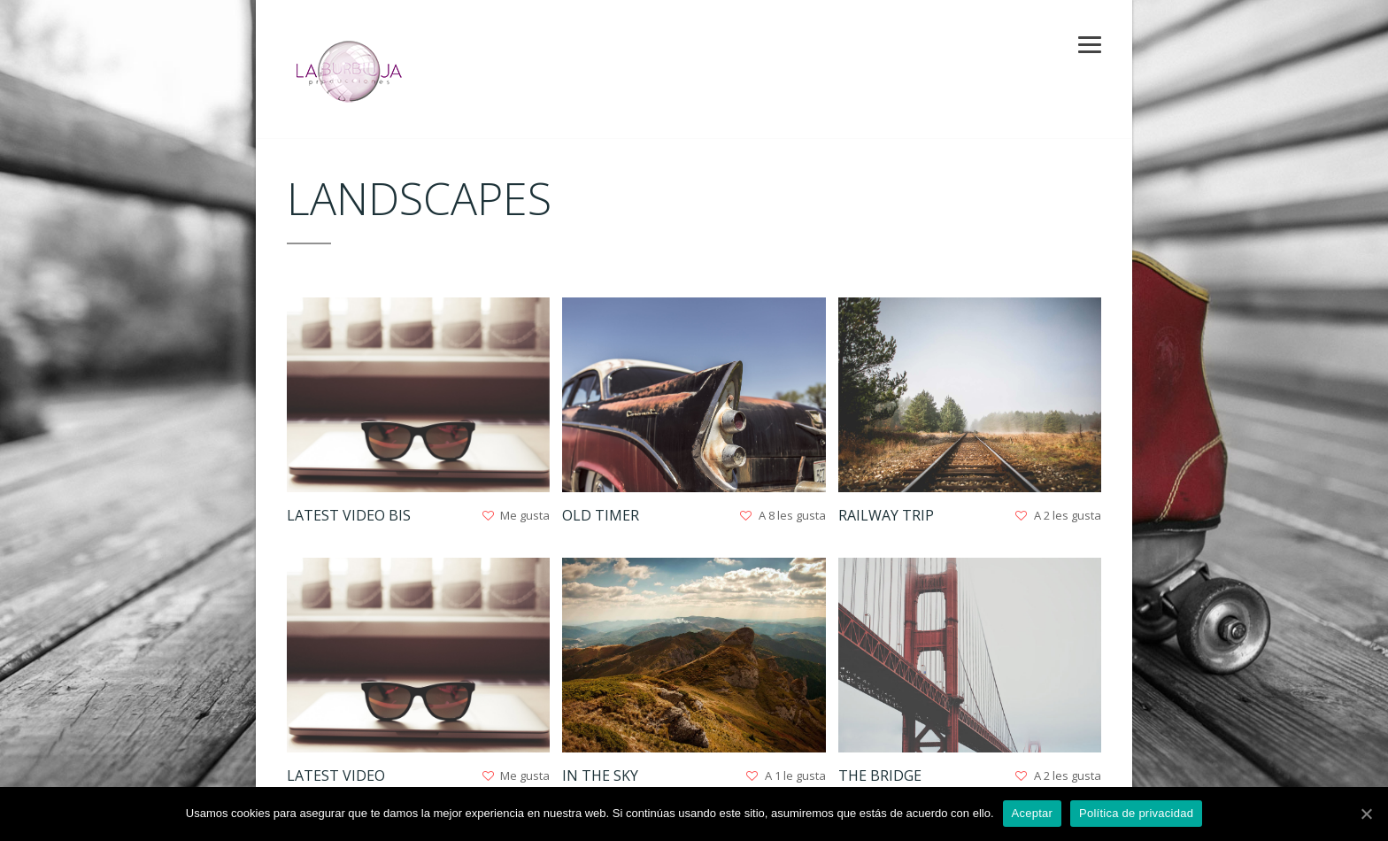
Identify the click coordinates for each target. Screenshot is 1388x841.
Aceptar (1032, 813)
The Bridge (879, 775)
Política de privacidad (1136, 813)
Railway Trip (886, 515)
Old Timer (600, 515)
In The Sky (600, 775)
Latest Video (336, 775)
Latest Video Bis (349, 515)
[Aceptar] (1366, 813)
